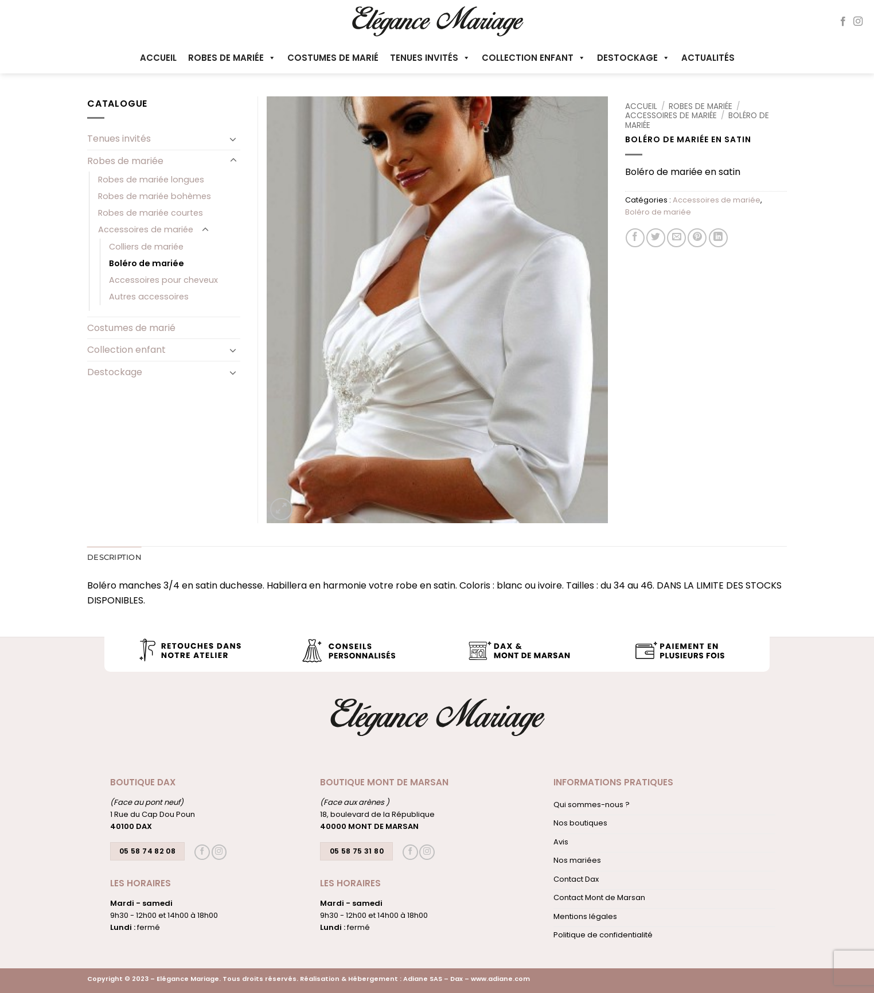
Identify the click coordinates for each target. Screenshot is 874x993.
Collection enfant (534, 58)
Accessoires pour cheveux (163, 280)
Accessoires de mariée (671, 115)
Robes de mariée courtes (150, 213)
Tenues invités (430, 58)
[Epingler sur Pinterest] (697, 237)
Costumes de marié (333, 58)
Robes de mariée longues (151, 179)
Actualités (708, 58)
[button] (281, 509)
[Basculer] (233, 139)
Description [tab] (114, 557)
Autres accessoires (149, 296)
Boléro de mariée (658, 212)
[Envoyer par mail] (676, 237)
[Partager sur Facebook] (635, 237)
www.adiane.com (500, 978)
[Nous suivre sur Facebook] (843, 22)
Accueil (158, 58)
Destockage (633, 58)
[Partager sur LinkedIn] (718, 237)
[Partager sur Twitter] (655, 237)
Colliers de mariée (146, 246)
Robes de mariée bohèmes (154, 196)
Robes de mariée (232, 58)
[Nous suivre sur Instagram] (858, 22)
